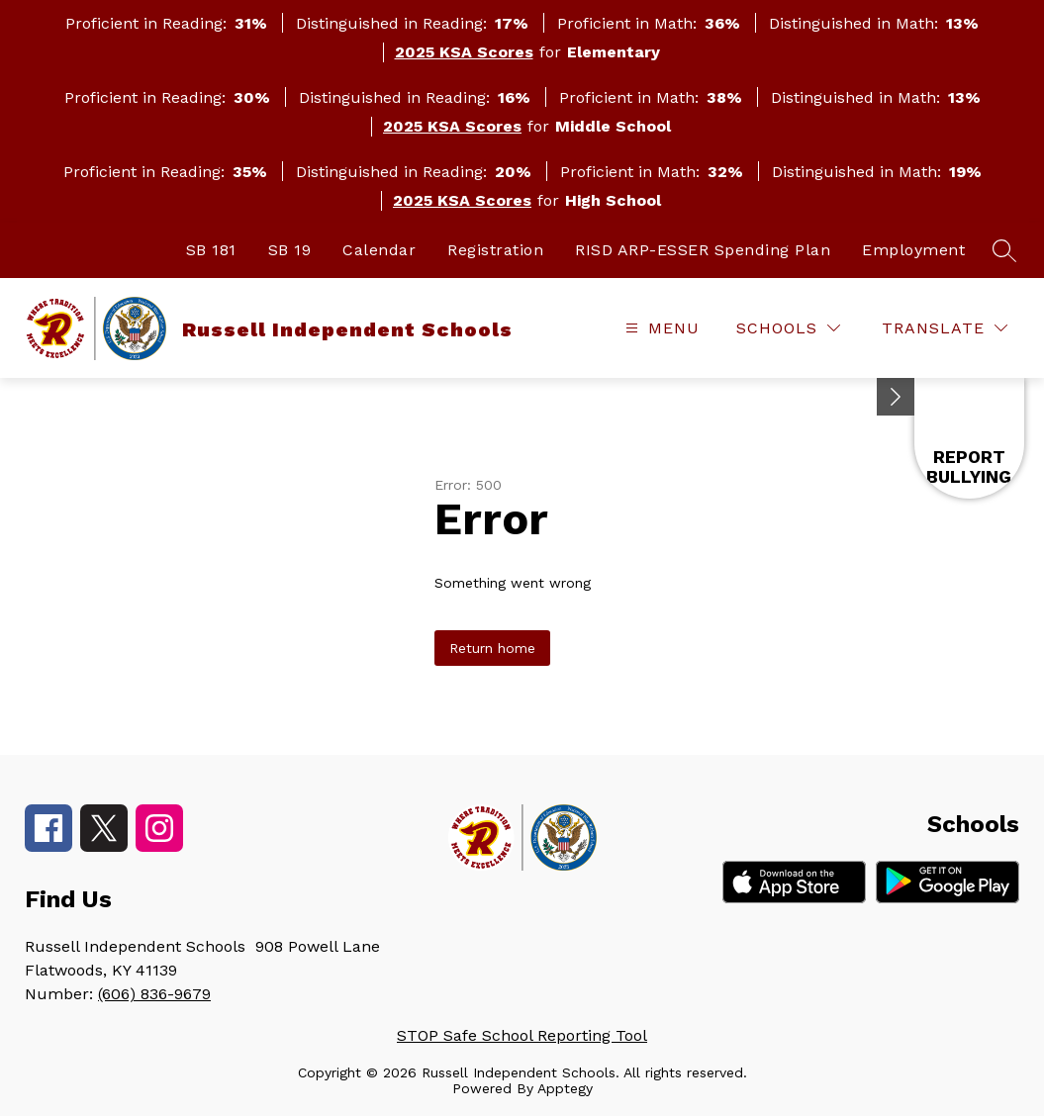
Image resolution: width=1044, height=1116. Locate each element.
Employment (913, 249)
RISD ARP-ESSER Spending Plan (702, 249)
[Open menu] (660, 328)
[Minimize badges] (895, 397)
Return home (492, 648)
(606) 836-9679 (154, 993)
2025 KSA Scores (464, 52)
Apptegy (565, 1088)
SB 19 (290, 249)
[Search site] (1004, 250)
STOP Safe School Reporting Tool (522, 1035)
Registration (495, 249)
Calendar (379, 249)
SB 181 (211, 249)
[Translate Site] (944, 328)
